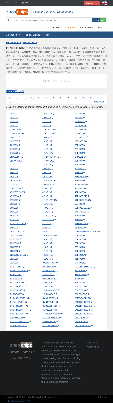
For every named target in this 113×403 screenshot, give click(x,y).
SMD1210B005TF (83, 310)
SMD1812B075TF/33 (84, 314)
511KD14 (14, 204)
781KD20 (79, 243)
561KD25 (46, 212)
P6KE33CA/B (81, 286)
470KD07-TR (16, 188)
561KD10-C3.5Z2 (82, 208)
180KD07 (46, 137)
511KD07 (14, 200)
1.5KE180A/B (81, 125)
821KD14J (79, 255)
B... (76, 98)
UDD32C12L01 (81, 321)
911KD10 (46, 259)
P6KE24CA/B (48, 286)
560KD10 (14, 208)
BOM (103, 20)
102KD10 (79, 114)
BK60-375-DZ (16, 278)
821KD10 (79, 251)
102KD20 (46, 118)
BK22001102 (80, 263)
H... (84, 98)
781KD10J (14, 243)
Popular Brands (32, 35)
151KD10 (46, 125)
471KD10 (46, 192)
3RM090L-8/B (16, 180)
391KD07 (79, 172)
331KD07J (14, 165)
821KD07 (46, 251)
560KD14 (46, 208)
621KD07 (79, 216)
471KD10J (79, 192)
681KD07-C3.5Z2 (17, 231)
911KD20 (14, 263)
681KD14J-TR (16, 235)
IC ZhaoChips (31, 397)
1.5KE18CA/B (16, 129)
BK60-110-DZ (81, 274)
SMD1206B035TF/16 (19, 310)
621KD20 (79, 220)
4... (32, 98)
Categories (13, 35)
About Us (56, 27)
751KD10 (79, 235)
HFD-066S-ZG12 (49, 278)
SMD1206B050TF (50, 310)
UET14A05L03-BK (83, 325)
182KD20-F (80, 141)
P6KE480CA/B (48, 294)
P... (91, 98)
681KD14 (46, 231)
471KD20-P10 (81, 196)
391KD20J (47, 176)
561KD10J (14, 212)
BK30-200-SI (80, 271)
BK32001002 (16, 274)
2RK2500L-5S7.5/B (50, 157)
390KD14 (14, 172)
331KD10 (46, 165)
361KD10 (14, 169)
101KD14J (47, 114)
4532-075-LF (48, 184)
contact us (93, 347)
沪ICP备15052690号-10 (18, 401)
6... (46, 98)
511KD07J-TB (48, 200)
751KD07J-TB (48, 235)
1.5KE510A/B (16, 133)
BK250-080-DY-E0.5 (83, 267)
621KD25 (46, 223)
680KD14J (79, 227)
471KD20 (46, 196)
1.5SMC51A (80, 133)
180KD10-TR (80, 137)
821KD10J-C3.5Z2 (18, 255)
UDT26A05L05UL (50, 325)
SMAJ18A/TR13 (49, 298)
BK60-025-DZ (48, 274)
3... (24, 98)
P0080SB (79, 278)
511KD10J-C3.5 (82, 200)
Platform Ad (86, 27)
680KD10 (14, 227)
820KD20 (14, 251)
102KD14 (14, 118)
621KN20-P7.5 (81, 223)
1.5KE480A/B (81, 129)
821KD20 (14, 259)
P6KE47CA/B (16, 294)
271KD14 (79, 153)
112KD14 (14, 121)
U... (10, 101)
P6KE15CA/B (16, 282)
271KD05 (14, 153)
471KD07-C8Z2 (17, 192)
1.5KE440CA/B (49, 129)
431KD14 (79, 180)
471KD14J (14, 196)
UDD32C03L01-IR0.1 (19, 321)
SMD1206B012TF (50, 306)
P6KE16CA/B (48, 282)
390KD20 (46, 172)
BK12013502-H (49, 263)
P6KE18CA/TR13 (17, 286)
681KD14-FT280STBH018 (86, 231)
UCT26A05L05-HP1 (51, 318)
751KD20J (79, 239)
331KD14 (79, 165)
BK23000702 (48, 267)
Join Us (101, 27)
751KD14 (46, 239)
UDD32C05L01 (49, 321)
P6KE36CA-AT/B (49, 290)
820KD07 (14, 247)
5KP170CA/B (80, 212)
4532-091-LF (80, 184)
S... (99, 98)
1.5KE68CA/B (48, 133)
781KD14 (46, 243)
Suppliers (70, 27)
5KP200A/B (15, 216)
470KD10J (79, 188)
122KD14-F (80, 121)
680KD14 (46, 227)
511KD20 (46, 204)
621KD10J (14, 220)
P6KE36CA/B (81, 290)
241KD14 (14, 149)
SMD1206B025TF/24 (84, 306)
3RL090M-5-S (81, 176)
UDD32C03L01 (81, 318)
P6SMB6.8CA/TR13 (19, 298)
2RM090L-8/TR (81, 157)
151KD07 (14, 125)
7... (54, 98)
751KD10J (14, 239)
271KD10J (47, 153)
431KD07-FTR (48, 180)
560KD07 (79, 204)
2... (17, 98)
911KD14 (79, 259)
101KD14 (14, 114)
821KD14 (46, 255)
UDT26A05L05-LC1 (18, 325)
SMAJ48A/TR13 (82, 298)
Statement (102, 397)
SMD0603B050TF (83, 302)
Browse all (99, 101)
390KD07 (46, 169)
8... (61, 98)
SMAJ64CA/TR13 (18, 302)
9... (69, 98)
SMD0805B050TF (18, 306)
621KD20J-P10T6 (18, 223)
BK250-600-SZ (49, 271)
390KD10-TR (80, 169)
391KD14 (14, 176)
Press (48, 35)
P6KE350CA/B (16, 290)
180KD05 (14, 137)
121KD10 (46, 121)
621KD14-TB (48, 220)
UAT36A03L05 (16, 318)
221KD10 (46, 145)
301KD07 (79, 161)
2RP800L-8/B (48, 161)
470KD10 (46, 188)
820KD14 (79, 247)
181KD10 (46, 141)
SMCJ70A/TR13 (49, 302)
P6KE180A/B (80, 282)
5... (39, 98)
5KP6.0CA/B (48, 216)
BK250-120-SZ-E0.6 (19, 271)
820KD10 (46, 247)
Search (96, 20)
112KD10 (79, 118)
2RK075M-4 (15, 157)
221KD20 (79, 145)
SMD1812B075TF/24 (51, 314)
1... (10, 98)
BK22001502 (16, 267)
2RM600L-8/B (16, 161)
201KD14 (14, 145)
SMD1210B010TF (18, 314)
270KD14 (79, 149)
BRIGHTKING (30, 42)
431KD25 (14, 184)
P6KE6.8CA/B (81, 294)
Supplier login (92, 3)
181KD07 (14, 141)
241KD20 (46, 149)
